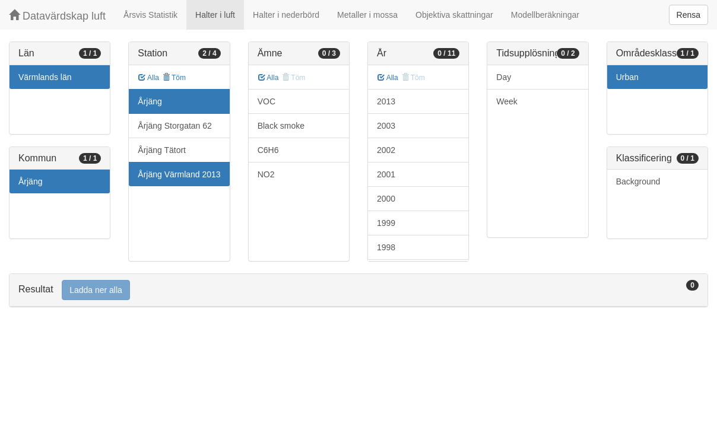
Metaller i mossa (367, 15)
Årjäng (30, 181)
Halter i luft (215, 15)
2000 (386, 198)
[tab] (358, 290)
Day (503, 77)
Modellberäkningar (545, 15)
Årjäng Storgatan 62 (175, 125)
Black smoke (281, 125)
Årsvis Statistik (150, 15)
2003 (386, 125)
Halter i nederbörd (286, 15)
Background (638, 181)
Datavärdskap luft (57, 15)
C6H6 (268, 150)
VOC (266, 101)
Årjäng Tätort (162, 150)
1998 (386, 247)
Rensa (688, 15)
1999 (386, 223)
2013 (386, 101)
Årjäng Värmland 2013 (179, 174)
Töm (174, 78)
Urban (627, 77)
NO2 (266, 174)
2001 (386, 174)
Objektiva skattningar (454, 15)
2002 (386, 150)
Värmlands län (45, 77)
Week (507, 101)
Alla (148, 78)
